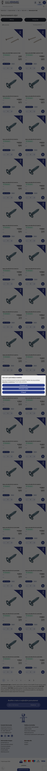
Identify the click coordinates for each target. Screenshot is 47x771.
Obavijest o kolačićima (8, 382)
